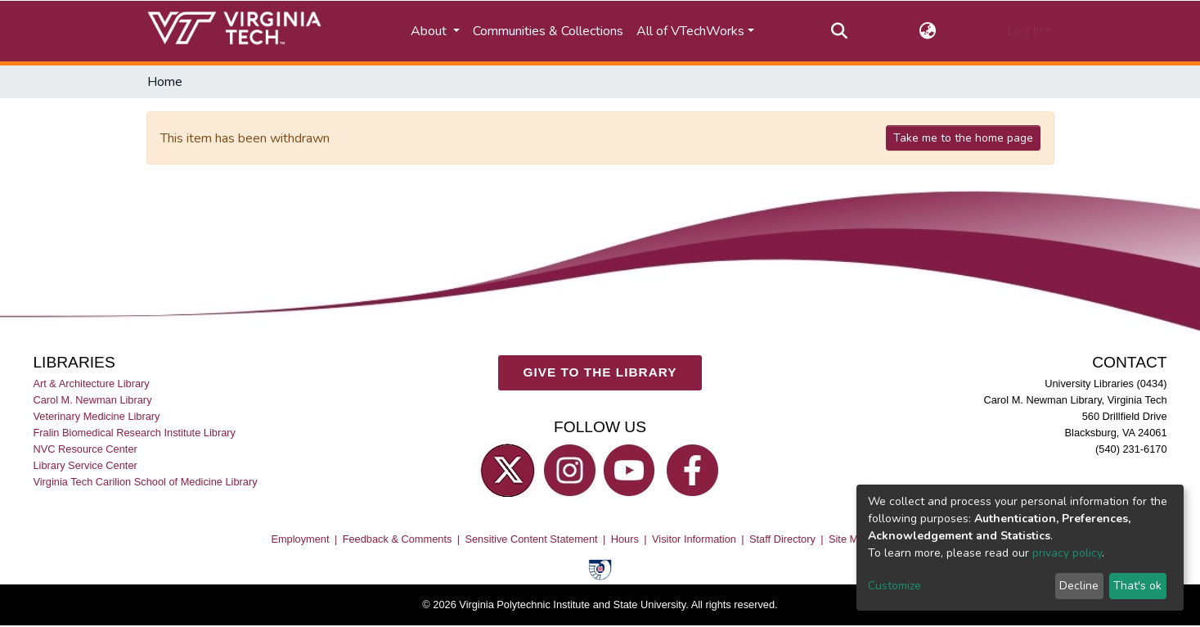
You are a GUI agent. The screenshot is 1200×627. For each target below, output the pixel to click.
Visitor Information (694, 540)
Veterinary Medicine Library (96, 417)
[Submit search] (839, 31)
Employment (300, 540)
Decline (1079, 585)
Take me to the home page (963, 138)
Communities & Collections (548, 31)
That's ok (1137, 585)
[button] (927, 31)
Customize (894, 585)
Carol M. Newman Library (92, 400)
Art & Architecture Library (91, 383)
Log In (1024, 31)
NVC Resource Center (85, 450)
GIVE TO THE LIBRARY (600, 373)
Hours (625, 540)
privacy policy (1067, 553)
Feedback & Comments (397, 540)
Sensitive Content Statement (531, 540)
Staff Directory (782, 540)
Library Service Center (85, 466)
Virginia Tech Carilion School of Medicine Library (145, 482)
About (430, 31)
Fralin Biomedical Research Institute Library (134, 433)
